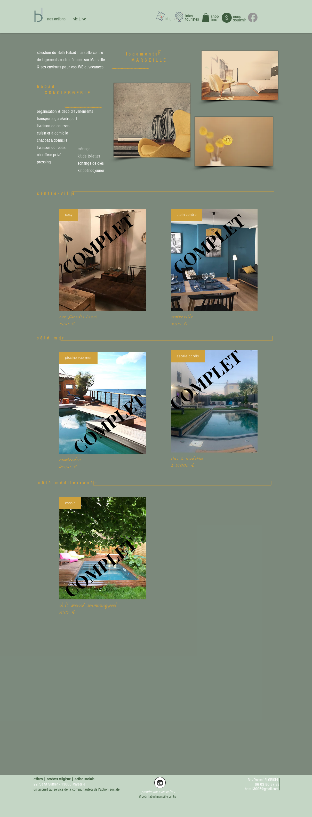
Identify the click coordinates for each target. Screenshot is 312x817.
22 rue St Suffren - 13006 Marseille (59, 784)
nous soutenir (239, 18)
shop (215, 16)
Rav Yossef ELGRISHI (263, 780)
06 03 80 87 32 (267, 784)
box (214, 19)
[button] (205, 17)
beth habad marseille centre (159, 797)
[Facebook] (252, 17)
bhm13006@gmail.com (261, 789)
